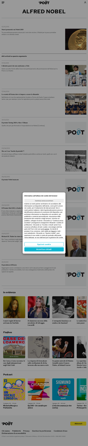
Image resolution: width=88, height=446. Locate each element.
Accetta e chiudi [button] (44, 249)
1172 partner (45, 229)
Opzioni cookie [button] (44, 244)
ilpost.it (53, 231)
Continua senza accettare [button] (44, 201)
